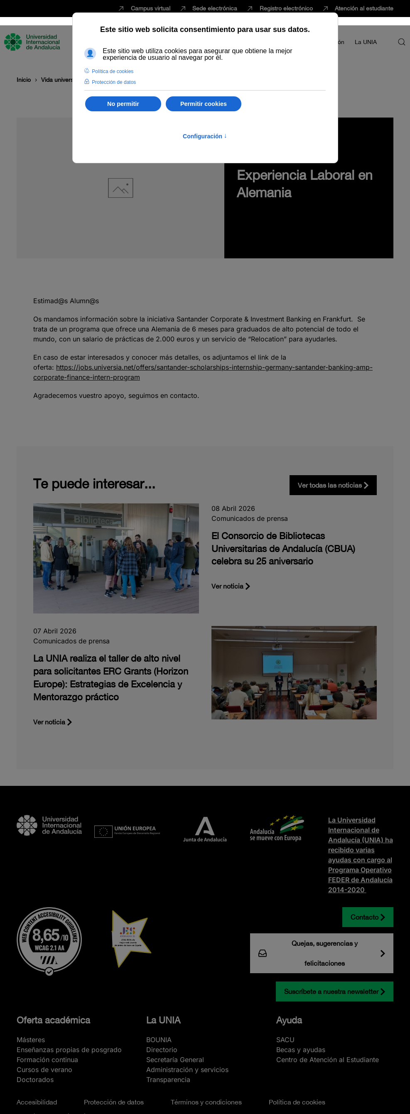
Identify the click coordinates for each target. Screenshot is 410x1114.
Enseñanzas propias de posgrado (69, 1049)
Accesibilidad (37, 1102)
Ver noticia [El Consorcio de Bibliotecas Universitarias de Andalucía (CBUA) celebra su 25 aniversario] (227, 586)
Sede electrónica (208, 9)
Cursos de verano (44, 1069)
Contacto (364, 917)
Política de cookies (297, 1102)
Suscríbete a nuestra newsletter (331, 991)
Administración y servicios (187, 1069)
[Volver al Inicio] (33, 42)
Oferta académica (53, 1020)
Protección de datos (114, 1102)
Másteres (31, 1039)
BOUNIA (159, 1039)
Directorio (161, 1049)
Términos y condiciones (206, 1102)
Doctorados (35, 1079)
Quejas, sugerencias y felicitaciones (308, 953)
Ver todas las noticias (330, 485)
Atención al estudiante (357, 9)
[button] (402, 42)
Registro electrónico (279, 9)
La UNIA (163, 1020)
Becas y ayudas (300, 1049)
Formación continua (47, 1059)
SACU (285, 1039)
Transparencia (168, 1079)
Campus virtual (143, 9)
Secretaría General (175, 1059)
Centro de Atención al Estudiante (327, 1059)
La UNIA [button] (366, 42)
